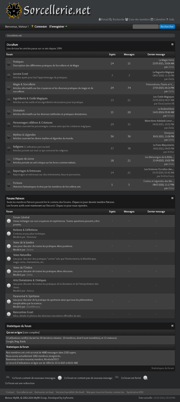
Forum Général (21, 217)
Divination (19, 110)
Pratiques (18, 61)
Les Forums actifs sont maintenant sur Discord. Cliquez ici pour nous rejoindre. (47, 205)
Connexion (41, 26)
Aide (171, 19)
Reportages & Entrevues (27, 171)
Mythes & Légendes (24, 134)
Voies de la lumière (23, 242)
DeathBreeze (33, 306)
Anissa (30, 290)
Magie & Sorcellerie (24, 84)
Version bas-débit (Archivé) (70, 392)
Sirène (30, 249)
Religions (18, 146)
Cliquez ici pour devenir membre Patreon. (93, 202)
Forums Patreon (15, 198)
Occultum (12, 44)
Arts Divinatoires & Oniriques (29, 280)
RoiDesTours (167, 176)
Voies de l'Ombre (22, 267)
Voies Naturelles (22, 255)
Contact (10, 392)
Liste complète (31, 332)
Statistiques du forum (162, 368)
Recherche (118, 19)
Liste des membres (139, 19)
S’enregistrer (56, 26)
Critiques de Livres (23, 158)
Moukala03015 (51, 359)
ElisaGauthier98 (166, 103)
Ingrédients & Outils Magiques (30, 98)
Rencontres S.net (23, 312)
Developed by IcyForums (60, 397)
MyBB (16, 397)
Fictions (17, 183)
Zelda (171, 66)
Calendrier (159, 19)
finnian (170, 115)
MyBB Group (40, 397)
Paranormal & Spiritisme (26, 296)
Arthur (171, 151)
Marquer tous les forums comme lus (105, 392)
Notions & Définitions (25, 230)
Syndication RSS (135, 392)
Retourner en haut (44, 392)
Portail (105, 19)
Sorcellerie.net (24, 392)
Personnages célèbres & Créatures (32, 122)
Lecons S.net (20, 73)
